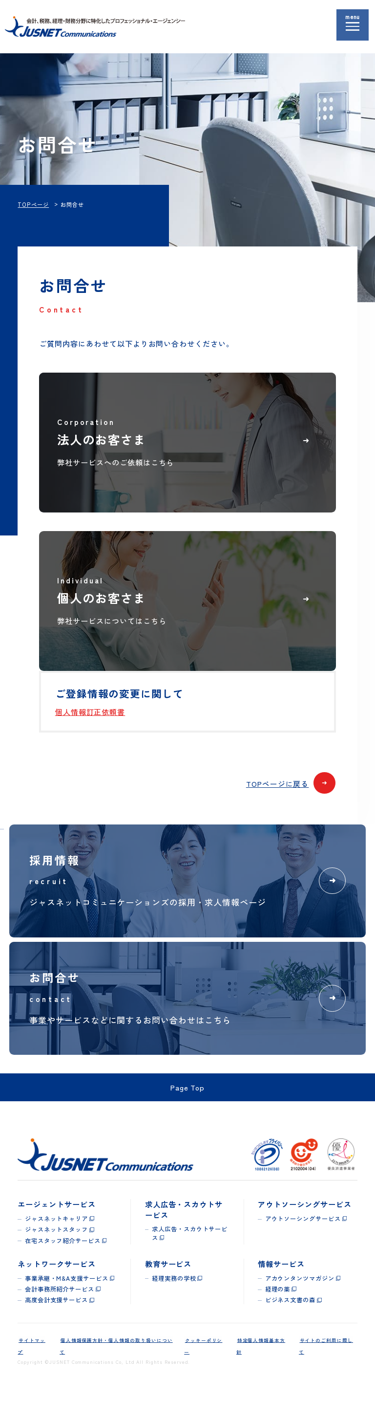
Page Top (188, 1096)
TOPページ (33, 204)
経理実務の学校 (174, 1286)
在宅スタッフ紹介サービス (63, 1249)
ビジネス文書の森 (290, 1308)
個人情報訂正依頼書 (90, 719)
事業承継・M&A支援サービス (66, 1286)
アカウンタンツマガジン (299, 1286)
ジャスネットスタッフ (56, 1238)
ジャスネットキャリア (56, 1228)
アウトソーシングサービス (303, 1228)
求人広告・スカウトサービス (190, 1242)
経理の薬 (278, 1297)
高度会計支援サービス (56, 1308)
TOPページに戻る (290, 792)
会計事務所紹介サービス (59, 1297)
